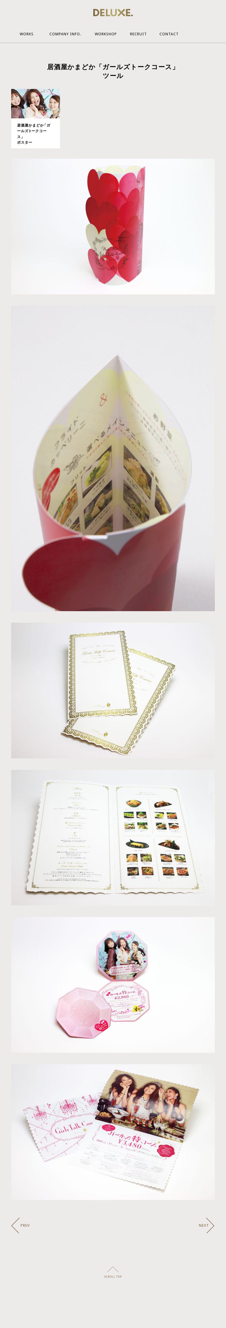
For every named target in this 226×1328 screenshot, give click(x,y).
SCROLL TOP (113, 1276)
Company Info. (65, 34)
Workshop (106, 34)
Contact (169, 34)
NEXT (204, 1225)
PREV (25, 1225)
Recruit (138, 34)
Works (27, 34)
